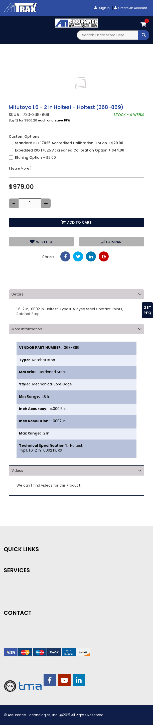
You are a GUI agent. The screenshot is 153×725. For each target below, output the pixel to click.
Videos (17, 470)
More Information (27, 329)
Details (17, 294)
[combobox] (113, 35)
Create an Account (132, 8)
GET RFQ (147, 310)
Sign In (104, 8)
